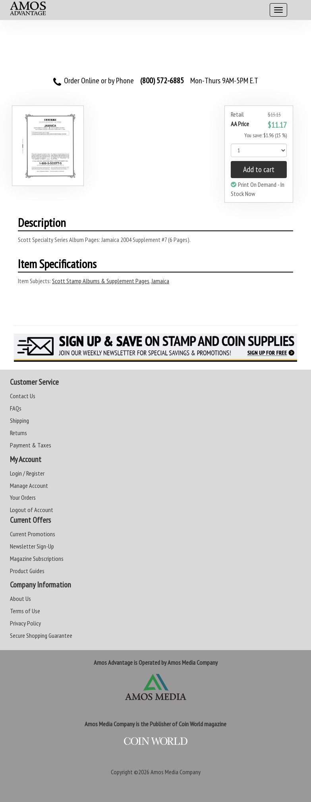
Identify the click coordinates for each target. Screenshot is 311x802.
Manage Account (29, 485)
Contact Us (22, 396)
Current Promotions (32, 534)
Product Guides (27, 571)
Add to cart (258, 169)
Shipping (19, 420)
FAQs (15, 408)
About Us (20, 598)
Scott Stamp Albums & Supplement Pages (100, 281)
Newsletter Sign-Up (32, 546)
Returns (18, 433)
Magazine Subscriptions (37, 558)
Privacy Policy (25, 623)
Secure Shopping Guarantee (41, 635)
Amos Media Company (176, 772)
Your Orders (23, 497)
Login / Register (27, 473)
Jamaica (160, 281)
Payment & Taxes (30, 445)
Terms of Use (25, 611)
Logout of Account (31, 510)
